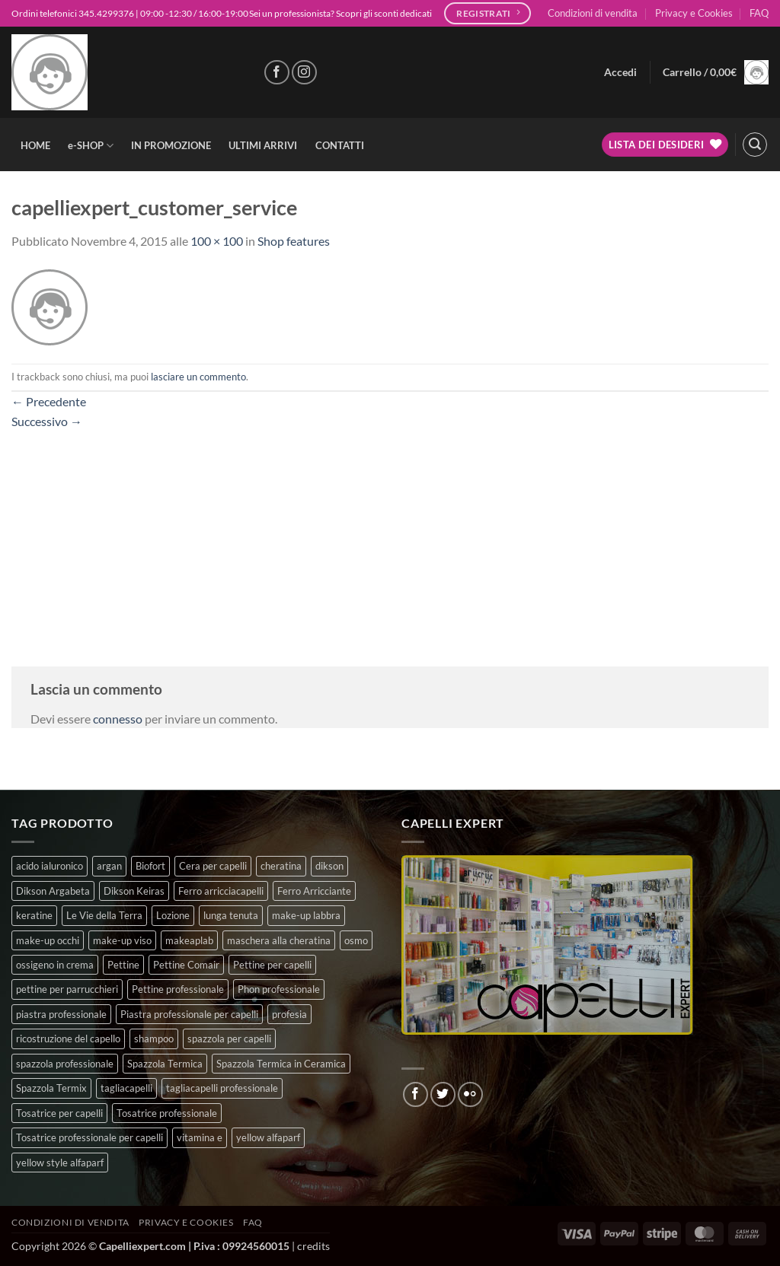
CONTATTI (339, 145)
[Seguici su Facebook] (276, 72)
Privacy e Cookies (694, 13)
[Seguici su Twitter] (443, 1094)
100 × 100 (216, 241)
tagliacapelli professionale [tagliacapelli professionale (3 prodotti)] (222, 1088)
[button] (620, 72)
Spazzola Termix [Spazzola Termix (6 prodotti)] (51, 1088)
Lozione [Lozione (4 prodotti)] (173, 915)
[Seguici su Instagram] (304, 72)
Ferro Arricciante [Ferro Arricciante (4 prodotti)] (314, 891)
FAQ (759, 13)
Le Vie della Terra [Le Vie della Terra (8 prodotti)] (104, 915)
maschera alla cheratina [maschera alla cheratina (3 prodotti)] (279, 940)
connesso (117, 718)
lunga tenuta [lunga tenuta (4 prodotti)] (230, 915)
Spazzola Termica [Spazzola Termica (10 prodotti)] (165, 1064)
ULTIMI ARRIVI (263, 145)
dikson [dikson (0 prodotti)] (329, 866)
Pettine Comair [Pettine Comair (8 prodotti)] (186, 965)
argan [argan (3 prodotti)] (109, 866)
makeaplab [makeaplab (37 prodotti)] (189, 940)
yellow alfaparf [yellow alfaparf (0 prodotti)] (268, 1137)
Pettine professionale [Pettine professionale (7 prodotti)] (178, 989)
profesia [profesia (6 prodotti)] (289, 1014)
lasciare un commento (198, 377)
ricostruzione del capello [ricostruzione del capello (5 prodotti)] (68, 1038)
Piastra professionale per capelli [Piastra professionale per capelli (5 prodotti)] (189, 1014)
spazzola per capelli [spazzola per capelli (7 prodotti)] (229, 1038)
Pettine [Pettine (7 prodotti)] (123, 965)
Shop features (293, 241)
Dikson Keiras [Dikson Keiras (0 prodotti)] (134, 891)
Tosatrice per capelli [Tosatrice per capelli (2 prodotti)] (59, 1113)
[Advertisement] (390, 537)
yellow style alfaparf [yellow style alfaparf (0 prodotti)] (60, 1162)
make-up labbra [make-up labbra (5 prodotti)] (306, 915)
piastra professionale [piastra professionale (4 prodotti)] (61, 1014)
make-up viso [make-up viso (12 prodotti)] (122, 940)
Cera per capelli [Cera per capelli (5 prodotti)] (213, 866)
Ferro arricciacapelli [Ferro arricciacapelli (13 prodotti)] (221, 891)
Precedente (48, 401)
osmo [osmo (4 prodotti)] (356, 940)
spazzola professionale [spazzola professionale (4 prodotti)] (64, 1064)
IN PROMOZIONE (171, 145)
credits (313, 1245)
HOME (35, 145)
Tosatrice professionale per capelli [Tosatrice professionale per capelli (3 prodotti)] (89, 1137)
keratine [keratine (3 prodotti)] (34, 915)
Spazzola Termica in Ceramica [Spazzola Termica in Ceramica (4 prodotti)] (281, 1064)
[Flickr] (470, 1094)
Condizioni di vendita (593, 13)
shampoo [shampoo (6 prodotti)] (154, 1038)
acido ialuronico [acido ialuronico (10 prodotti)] (49, 866)
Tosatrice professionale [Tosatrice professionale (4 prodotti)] (167, 1113)
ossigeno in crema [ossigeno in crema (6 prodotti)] (55, 965)
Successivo (46, 421)
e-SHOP (90, 145)
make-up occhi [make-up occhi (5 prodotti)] (47, 940)
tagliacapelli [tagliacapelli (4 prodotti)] (126, 1088)
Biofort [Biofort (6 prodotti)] (150, 866)
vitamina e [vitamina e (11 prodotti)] (199, 1137)
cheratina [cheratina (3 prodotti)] (281, 866)
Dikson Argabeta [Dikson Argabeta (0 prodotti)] (53, 891)
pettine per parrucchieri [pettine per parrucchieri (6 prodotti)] (67, 989)
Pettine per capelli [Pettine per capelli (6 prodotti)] (272, 965)
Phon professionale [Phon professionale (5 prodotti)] (279, 989)
